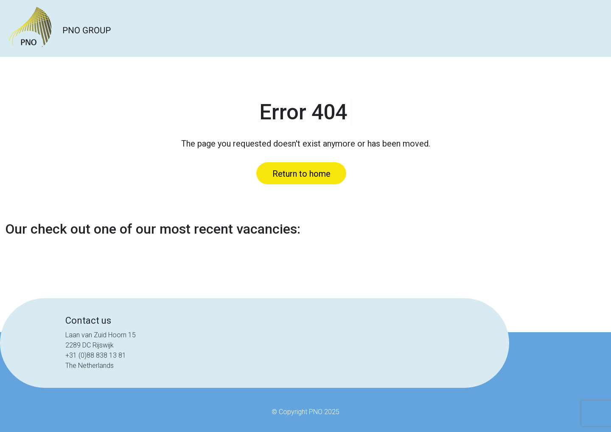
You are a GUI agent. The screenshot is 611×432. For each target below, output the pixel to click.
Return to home (301, 174)
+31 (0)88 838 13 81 (95, 355)
